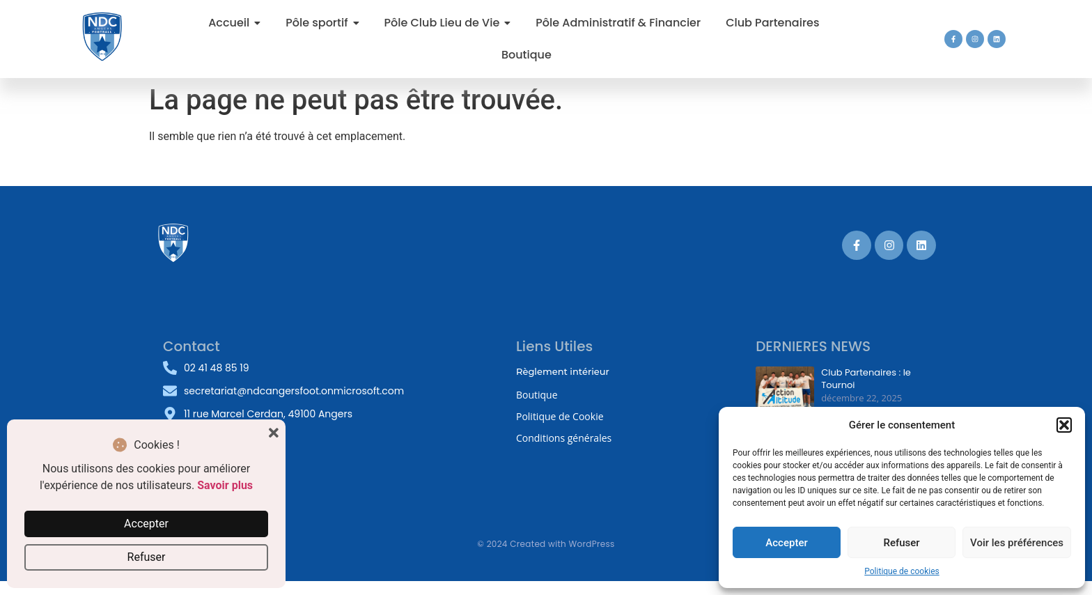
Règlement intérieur (562, 371)
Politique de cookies (901, 571)
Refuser (901, 542)
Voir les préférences (1016, 542)
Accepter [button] (146, 523)
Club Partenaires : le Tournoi (866, 379)
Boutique (537, 394)
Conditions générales (563, 438)
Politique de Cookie (560, 416)
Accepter (786, 542)
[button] (1064, 425)
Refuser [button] (146, 557)
